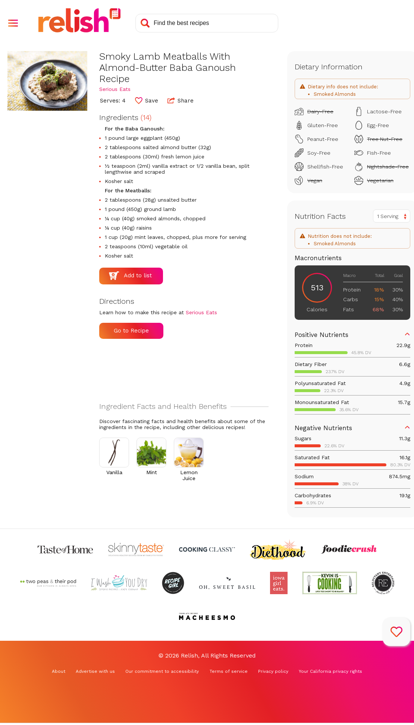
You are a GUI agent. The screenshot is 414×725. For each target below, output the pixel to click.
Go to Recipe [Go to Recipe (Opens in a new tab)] (131, 330)
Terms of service (229, 671)
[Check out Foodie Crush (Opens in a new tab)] (349, 549)
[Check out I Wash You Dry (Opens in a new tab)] (119, 583)
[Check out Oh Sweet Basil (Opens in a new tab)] (227, 583)
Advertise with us (95, 671)
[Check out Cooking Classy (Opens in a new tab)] (207, 549)
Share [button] (180, 100)
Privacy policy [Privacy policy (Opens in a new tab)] (273, 671)
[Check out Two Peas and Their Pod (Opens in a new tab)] (48, 583)
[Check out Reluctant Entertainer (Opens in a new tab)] (383, 583)
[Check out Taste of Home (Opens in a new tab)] (65, 549)
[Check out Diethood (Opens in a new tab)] (278, 549)
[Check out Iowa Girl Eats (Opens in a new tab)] (279, 583)
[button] (13, 23)
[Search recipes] (206, 23)
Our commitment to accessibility (162, 671)
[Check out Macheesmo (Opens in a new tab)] (207, 616)
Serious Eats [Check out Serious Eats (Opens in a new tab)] (115, 89)
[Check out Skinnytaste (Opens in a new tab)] (136, 549)
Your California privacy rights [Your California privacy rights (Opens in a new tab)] (330, 671)
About (58, 671)
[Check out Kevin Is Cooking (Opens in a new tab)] (329, 583)
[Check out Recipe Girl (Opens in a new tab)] (173, 583)
